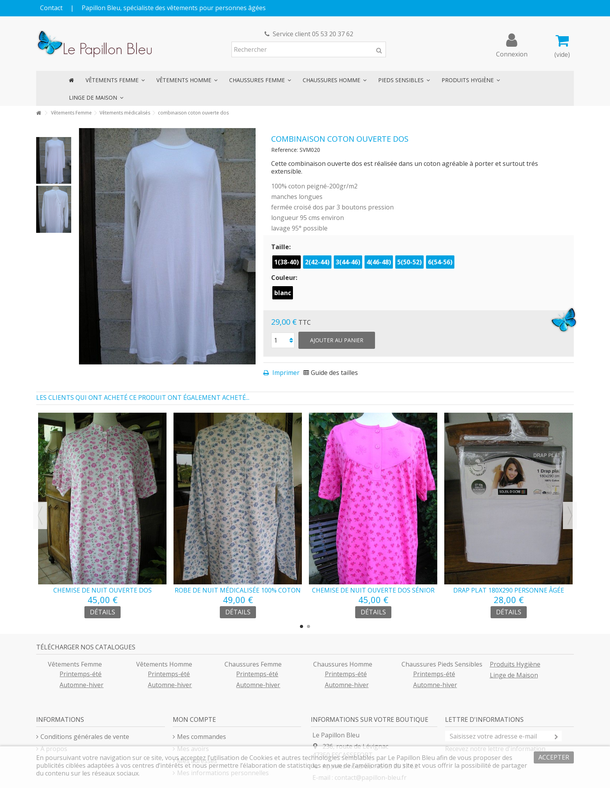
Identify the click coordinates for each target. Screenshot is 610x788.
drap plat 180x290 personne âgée (508, 590)
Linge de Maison (514, 675)
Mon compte (194, 719)
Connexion (512, 53)
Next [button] (570, 515)
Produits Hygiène (515, 664)
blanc (282, 292)
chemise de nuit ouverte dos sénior (373, 590)
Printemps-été (81, 674)
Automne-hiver (81, 685)
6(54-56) (440, 262)
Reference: (284, 149)
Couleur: (285, 277)
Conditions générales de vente (84, 737)
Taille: (281, 247)
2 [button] (308, 626)
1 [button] (301, 626)
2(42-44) (317, 262)
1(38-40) (286, 262)
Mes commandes (201, 737)
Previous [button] (40, 515)
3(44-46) (348, 262)
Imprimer (285, 372)
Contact (51, 8)
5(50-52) (409, 262)
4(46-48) (378, 262)
